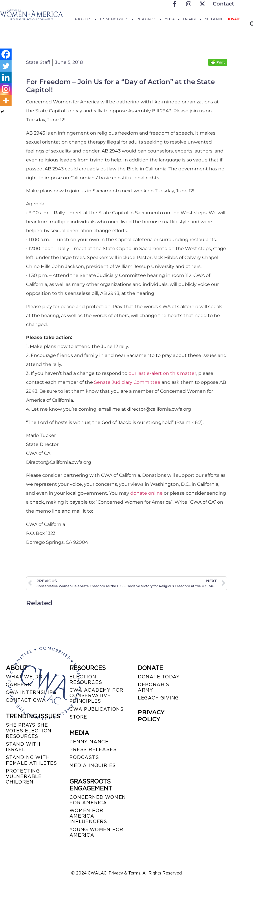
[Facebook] (6, 54)
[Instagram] (6, 89)
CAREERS (18, 684)
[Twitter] (6, 66)
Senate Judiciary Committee (126, 382)
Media (172, 19)
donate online (146, 493)
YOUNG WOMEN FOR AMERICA (96, 832)
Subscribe (214, 19)
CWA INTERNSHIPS (31, 692)
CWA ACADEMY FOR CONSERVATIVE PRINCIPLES (96, 695)
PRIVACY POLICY (151, 716)
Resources (149, 19)
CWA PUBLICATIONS (96, 709)
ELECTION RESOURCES (85, 679)
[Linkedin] (6, 77)
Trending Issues (116, 19)
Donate (233, 19)
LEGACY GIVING (158, 698)
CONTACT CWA (26, 700)
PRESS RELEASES (92, 749)
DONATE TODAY (159, 677)
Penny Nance (89, 742)
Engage (192, 19)
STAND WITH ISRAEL (23, 746)
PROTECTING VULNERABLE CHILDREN (24, 776)
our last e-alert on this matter (162, 373)
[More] (6, 100)
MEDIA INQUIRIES (92, 765)
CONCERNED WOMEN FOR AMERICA (97, 799)
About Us (85, 19)
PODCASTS (84, 757)
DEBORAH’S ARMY (153, 687)
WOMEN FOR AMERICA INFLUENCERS (88, 816)
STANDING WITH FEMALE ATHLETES (31, 760)
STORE (78, 717)
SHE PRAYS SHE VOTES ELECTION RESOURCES (29, 730)
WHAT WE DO (24, 677)
